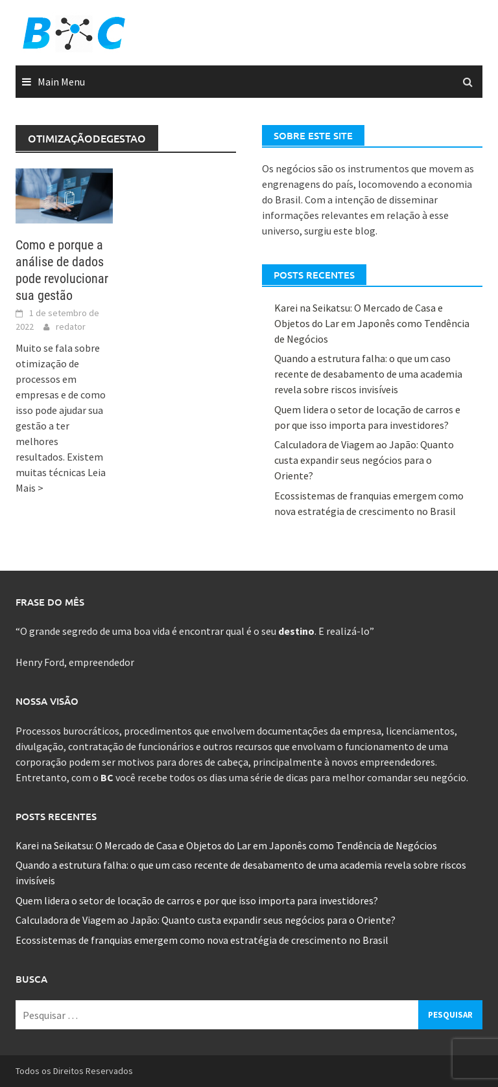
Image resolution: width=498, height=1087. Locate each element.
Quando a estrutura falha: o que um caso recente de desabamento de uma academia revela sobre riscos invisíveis (368, 374)
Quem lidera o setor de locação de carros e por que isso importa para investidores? (197, 900)
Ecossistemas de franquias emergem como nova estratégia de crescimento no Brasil (202, 939)
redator (71, 326)
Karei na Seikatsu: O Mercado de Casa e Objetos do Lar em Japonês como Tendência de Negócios (371, 323)
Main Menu (61, 81)
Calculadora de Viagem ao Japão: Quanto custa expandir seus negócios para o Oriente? (364, 460)
